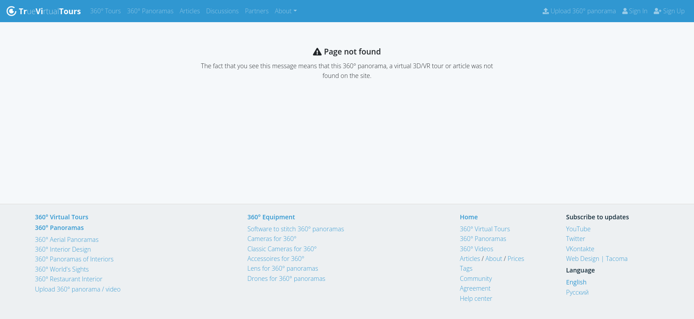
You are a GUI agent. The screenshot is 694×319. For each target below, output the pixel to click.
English (576, 282)
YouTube (578, 229)
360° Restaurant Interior (68, 279)
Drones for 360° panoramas (286, 278)
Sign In (635, 11)
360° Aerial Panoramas (67, 239)
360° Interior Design (63, 249)
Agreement (475, 288)
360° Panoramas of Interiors (74, 259)
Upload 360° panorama (579, 11)
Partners (258, 10)
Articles (191, 10)
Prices (516, 258)
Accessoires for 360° (276, 258)
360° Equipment (271, 217)
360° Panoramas (152, 10)
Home (469, 217)
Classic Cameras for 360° (281, 249)
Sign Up (669, 11)
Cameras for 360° (272, 238)
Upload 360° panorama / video (78, 289)
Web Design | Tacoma (597, 258)
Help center (476, 298)
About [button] (283, 11)
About (494, 258)
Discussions (224, 10)
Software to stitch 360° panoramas (295, 229)
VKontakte (580, 249)
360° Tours (107, 10)
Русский (577, 292)
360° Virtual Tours (62, 217)
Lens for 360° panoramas (282, 268)
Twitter (575, 238)
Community (476, 278)
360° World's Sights (62, 269)
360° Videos (477, 249)
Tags (466, 268)
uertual (43, 11)
